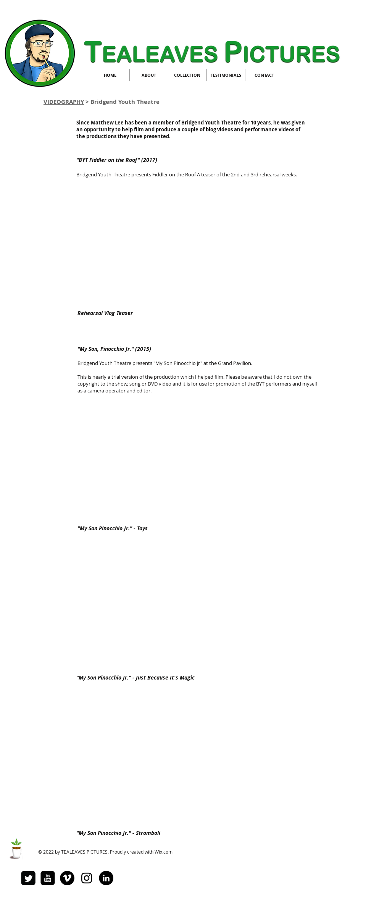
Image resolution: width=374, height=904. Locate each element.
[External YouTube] (184, 243)
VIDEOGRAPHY (64, 102)
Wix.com (163, 852)
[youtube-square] (47, 878)
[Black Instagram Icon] (86, 878)
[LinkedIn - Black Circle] (106, 878)
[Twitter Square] (28, 878)
